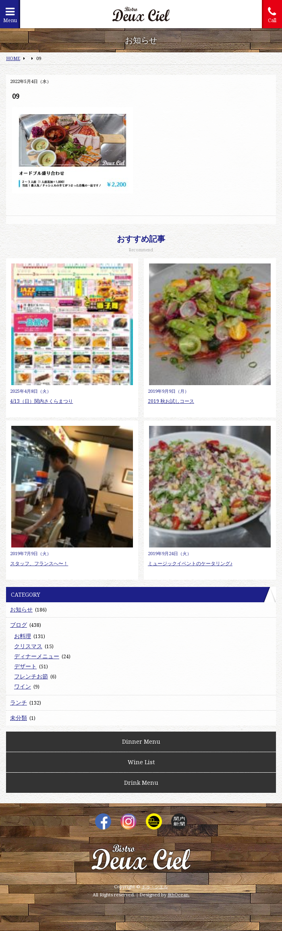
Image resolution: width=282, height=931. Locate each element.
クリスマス (28, 646)
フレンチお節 (31, 676)
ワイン (22, 686)
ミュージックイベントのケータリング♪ (190, 563)
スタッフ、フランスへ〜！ (39, 563)
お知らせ (21, 609)
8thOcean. (179, 895)
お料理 (22, 636)
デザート (25, 666)
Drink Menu (141, 782)
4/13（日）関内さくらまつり (41, 401)
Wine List (141, 762)
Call (272, 15)
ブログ (18, 624)
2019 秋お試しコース (171, 401)
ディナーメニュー (36, 656)
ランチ (18, 702)
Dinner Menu (141, 741)
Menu (10, 15)
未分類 (18, 718)
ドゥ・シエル (154, 886)
